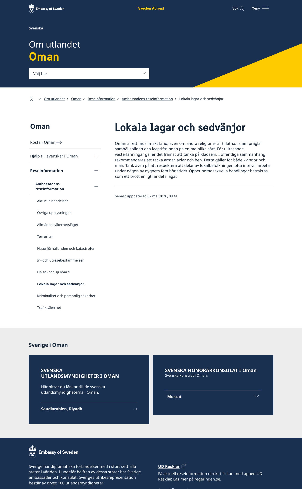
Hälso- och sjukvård (53, 272)
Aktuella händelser (52, 200)
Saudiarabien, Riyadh (61, 408)
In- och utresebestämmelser (60, 260)
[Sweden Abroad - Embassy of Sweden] (50, 8)
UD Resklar (169, 466)
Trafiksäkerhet (49, 307)
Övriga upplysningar (54, 212)
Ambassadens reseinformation (147, 98)
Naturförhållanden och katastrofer (66, 248)
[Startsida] (33, 98)
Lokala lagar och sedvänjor (60, 284)
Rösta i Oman (42, 142)
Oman (76, 98)
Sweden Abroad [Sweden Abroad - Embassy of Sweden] (151, 8)
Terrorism (45, 236)
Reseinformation (102, 98)
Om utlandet (54, 98)
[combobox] (89, 73)
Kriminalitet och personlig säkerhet (66, 295)
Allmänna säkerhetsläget (57, 224)
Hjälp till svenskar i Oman (54, 156)
